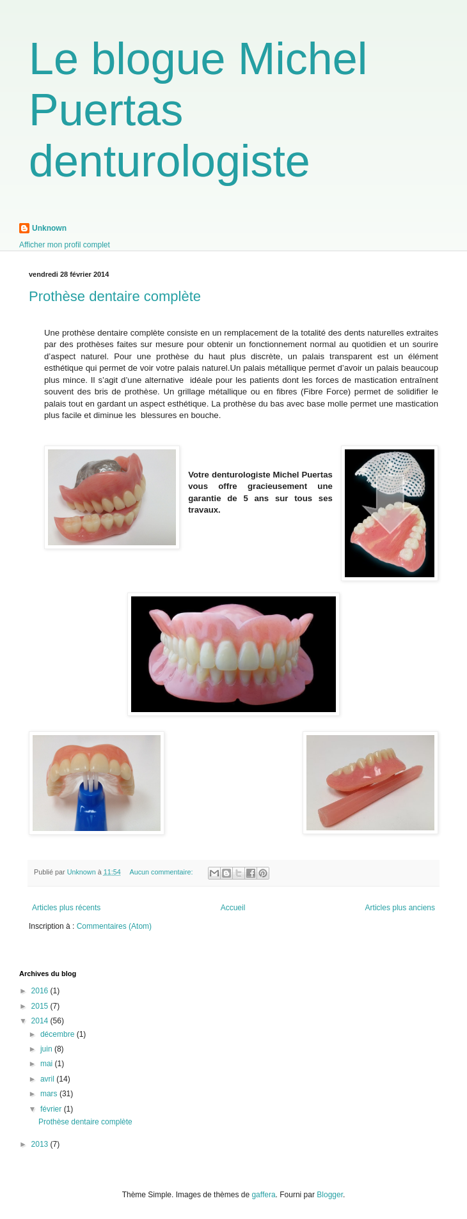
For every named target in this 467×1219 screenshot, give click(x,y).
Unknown (49, 228)
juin (47, 1048)
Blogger (330, 1194)
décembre (58, 1034)
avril (48, 1079)
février (52, 1109)
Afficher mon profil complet (64, 244)
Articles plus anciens (400, 907)
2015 (41, 1006)
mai (47, 1063)
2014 (41, 1020)
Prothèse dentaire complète (115, 296)
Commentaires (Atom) (114, 926)
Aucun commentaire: (161, 872)
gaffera (263, 1194)
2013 (41, 1144)
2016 (41, 990)
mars (49, 1093)
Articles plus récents (66, 907)
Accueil (233, 907)
